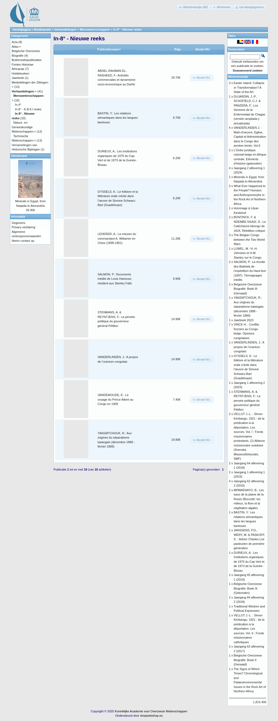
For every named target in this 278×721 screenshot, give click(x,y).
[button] (193, 7)
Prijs (177, 49)
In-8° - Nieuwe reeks (127, 29)
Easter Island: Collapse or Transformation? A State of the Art (249, 87)
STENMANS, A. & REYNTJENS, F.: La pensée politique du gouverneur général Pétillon (247, 400)
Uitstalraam (19, 155)
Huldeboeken (20, 73)
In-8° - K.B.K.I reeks (28, 109)
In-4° (18, 104)
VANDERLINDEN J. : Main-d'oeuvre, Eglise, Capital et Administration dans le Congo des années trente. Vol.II (250, 136)
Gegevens (18, 222)
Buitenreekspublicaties (27, 60)
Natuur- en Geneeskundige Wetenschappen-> (24, 127)
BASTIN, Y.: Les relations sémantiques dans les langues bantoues (118, 118)
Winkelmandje (238, 76)
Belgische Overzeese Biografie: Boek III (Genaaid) (248, 289)
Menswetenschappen (95, 29)
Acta (15, 42)
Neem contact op (23, 240)
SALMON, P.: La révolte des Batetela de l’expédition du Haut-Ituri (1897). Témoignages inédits (250, 270)
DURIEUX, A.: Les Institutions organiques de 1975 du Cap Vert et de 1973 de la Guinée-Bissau (249, 561)
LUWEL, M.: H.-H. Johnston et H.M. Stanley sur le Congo (247, 253)
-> (24, 91)
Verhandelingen (65, 29)
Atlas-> (16, 46)
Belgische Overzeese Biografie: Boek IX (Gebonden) (248, 588)
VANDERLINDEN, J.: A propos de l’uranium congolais (249, 347)
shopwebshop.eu (151, 715)
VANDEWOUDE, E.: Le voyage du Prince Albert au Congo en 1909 (115, 399)
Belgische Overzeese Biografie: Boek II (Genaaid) (248, 660)
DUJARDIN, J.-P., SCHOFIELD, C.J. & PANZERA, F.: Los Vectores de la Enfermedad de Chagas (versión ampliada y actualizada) (249, 110)
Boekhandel (42, 29)
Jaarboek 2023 (244, 320)
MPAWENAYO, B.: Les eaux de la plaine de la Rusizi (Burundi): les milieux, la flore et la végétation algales (249, 499)
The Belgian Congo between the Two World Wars (249, 239)
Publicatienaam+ (109, 49)
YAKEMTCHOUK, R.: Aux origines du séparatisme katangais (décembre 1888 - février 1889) (249, 306)
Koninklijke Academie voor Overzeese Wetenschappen (151, 711)
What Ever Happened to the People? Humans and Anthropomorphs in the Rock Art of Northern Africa (250, 194)
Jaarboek (18, 77)
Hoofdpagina (21, 29)
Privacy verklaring (23, 227)
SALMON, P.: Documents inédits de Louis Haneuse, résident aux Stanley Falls (115, 279)
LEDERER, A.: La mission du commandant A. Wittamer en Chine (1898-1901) (117, 238)
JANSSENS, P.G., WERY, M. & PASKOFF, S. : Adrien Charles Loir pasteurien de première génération (249, 539)
